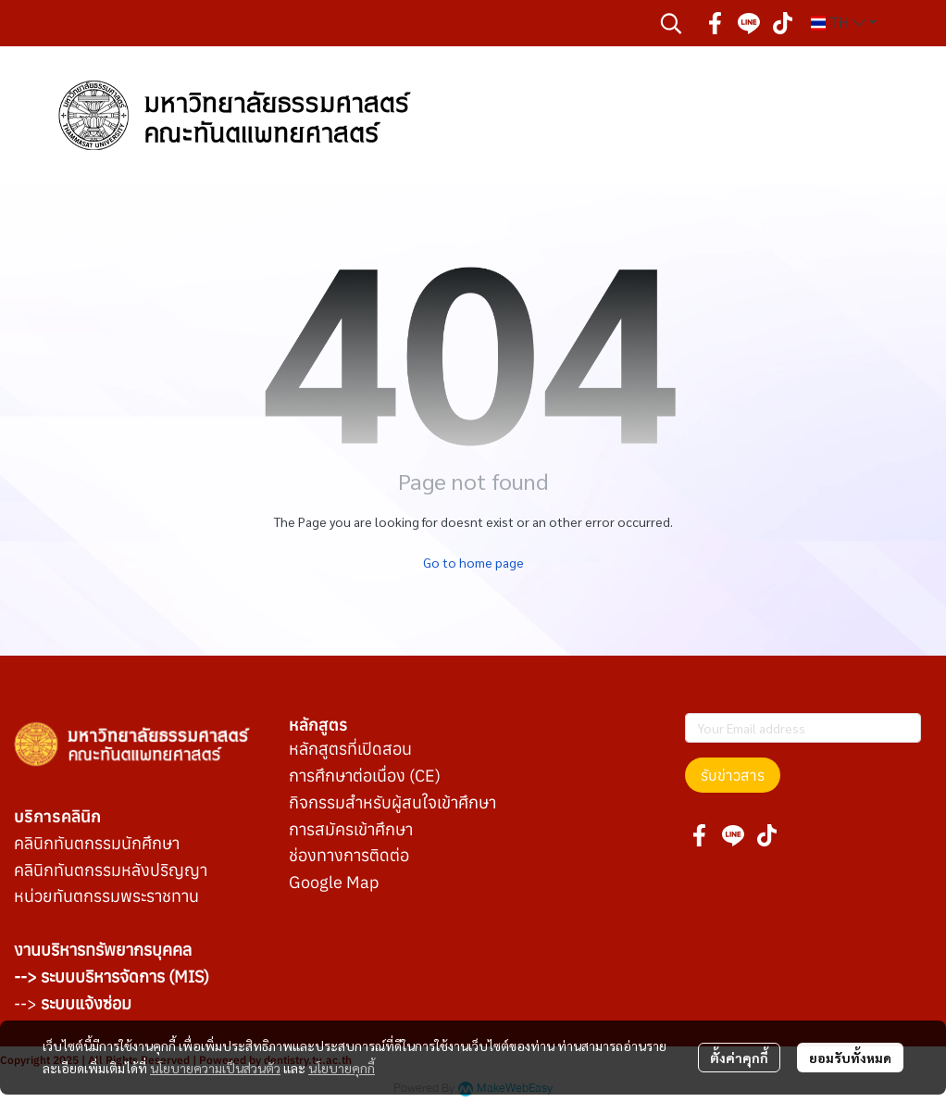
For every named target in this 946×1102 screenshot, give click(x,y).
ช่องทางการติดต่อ (349, 855)
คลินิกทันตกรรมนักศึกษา (97, 843)
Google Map (334, 882)
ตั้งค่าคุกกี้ (739, 1057)
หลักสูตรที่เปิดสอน (350, 748)
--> (72, 1003)
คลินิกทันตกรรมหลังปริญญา (110, 870)
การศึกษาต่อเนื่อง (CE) (365, 775)
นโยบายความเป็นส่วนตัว (215, 1067)
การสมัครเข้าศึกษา (351, 829)
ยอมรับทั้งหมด (850, 1057)
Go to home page (473, 562)
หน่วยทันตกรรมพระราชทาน (106, 896)
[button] (671, 23)
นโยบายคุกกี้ (341, 1067)
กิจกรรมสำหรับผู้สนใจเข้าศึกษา (392, 802)
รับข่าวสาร (733, 775)
